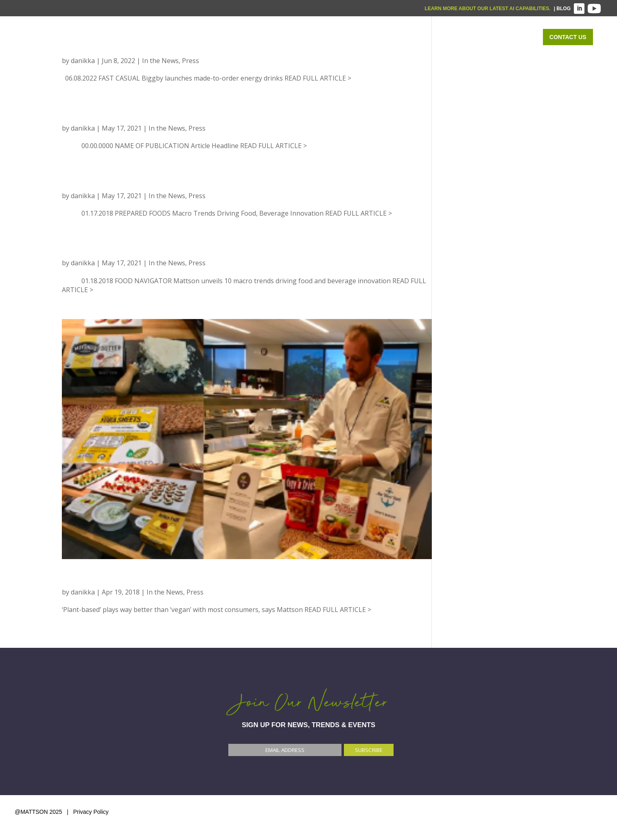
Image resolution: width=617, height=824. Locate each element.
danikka (83, 60)
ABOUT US (508, 37)
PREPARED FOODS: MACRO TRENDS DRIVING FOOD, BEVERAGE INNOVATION (237, 183)
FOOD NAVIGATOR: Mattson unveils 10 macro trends (196, 250)
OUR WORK (456, 37)
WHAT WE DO (335, 37)
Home (287, 37)
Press (190, 60)
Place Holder (97, 115)
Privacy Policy (91, 812)
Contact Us (567, 37)
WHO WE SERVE (397, 37)
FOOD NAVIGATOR (102, 579)
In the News (160, 60)
